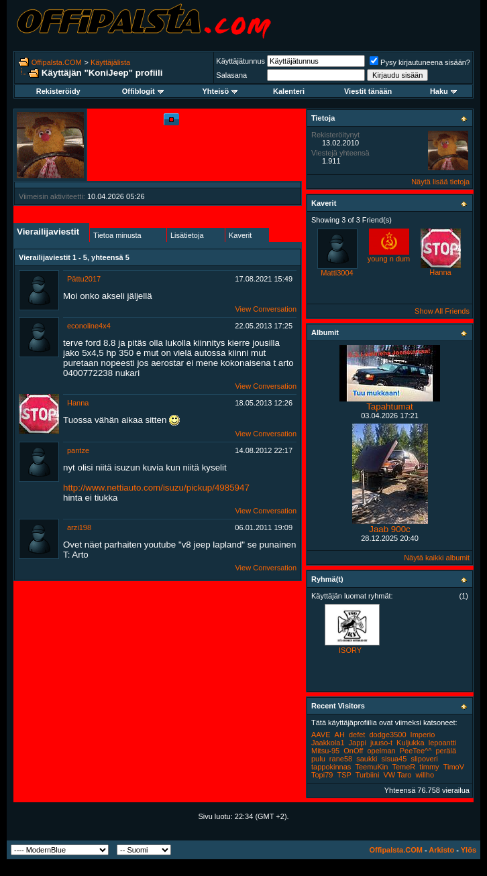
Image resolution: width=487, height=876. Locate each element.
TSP (344, 775)
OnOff (353, 751)
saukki (366, 759)
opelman (381, 751)
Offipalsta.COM (57, 62)
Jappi (357, 743)
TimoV (453, 767)
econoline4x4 (89, 326)
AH (340, 735)
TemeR (403, 767)
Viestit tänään (368, 91)
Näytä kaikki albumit (437, 558)
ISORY (350, 650)
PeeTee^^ (416, 751)
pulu (318, 759)
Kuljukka (410, 743)
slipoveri (424, 759)
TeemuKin (371, 767)
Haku (443, 91)
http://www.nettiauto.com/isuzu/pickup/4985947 (156, 488)
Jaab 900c (390, 529)
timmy (429, 767)
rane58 (340, 759)
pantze (78, 450)
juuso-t (381, 743)
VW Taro (397, 775)
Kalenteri (289, 91)
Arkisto (441, 850)
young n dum (389, 259)
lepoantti (443, 743)
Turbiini (368, 775)
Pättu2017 (84, 279)
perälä (445, 751)
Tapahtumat (389, 406)
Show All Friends (442, 311)
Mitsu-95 (325, 751)
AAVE (321, 735)
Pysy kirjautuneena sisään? (420, 62)
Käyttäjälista (110, 62)
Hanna (78, 403)
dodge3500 (387, 735)
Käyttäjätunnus (240, 61)
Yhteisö (219, 91)
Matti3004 (337, 273)
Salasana (231, 75)
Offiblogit (143, 91)
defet (357, 735)
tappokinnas (331, 767)
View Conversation (265, 309)
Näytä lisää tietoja (440, 182)
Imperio (423, 735)
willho (425, 775)
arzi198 (79, 527)
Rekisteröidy (58, 91)
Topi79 (322, 775)
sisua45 (394, 759)
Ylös (468, 850)
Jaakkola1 (328, 743)
